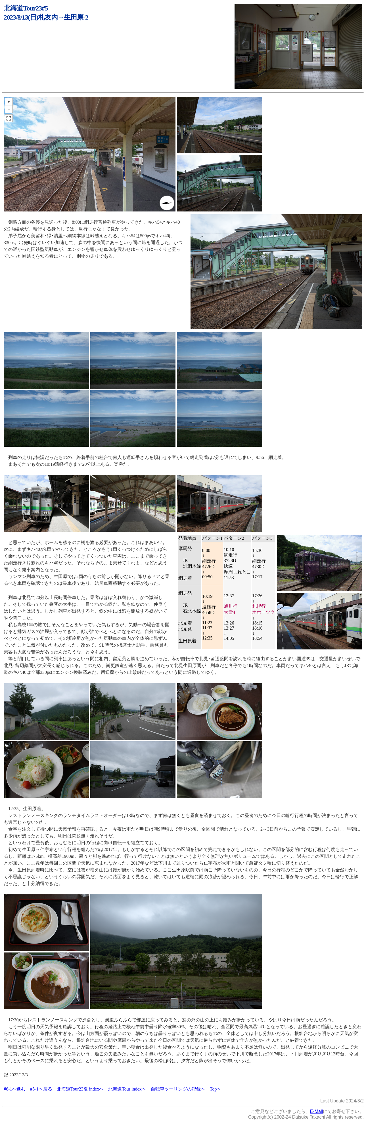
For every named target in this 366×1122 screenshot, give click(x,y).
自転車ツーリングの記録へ (178, 1089)
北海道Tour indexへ (127, 1089)
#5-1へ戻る (41, 1089)
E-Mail (316, 1111)
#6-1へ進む (15, 1089)
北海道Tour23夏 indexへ (80, 1089)
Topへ (215, 1089)
